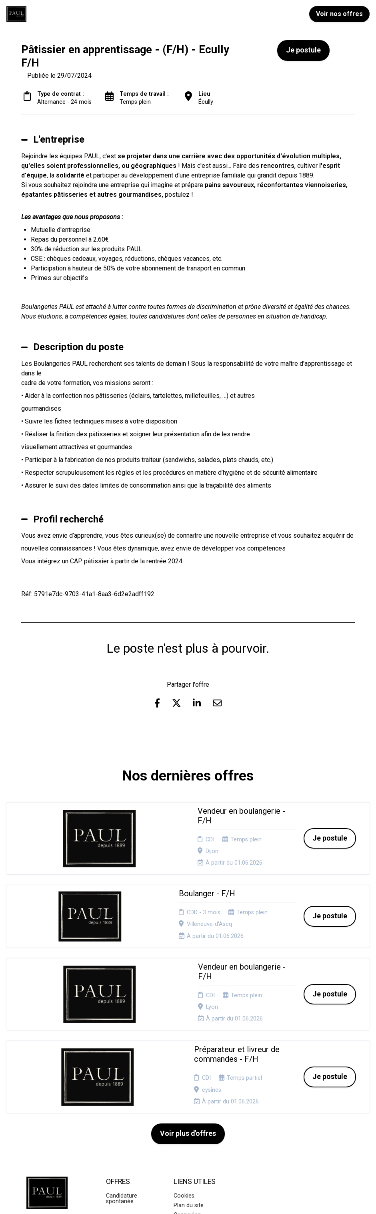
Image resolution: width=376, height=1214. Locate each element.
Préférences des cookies (195, 1123)
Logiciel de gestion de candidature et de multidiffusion (188, 1199)
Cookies (184, 1084)
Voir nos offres (339, 14)
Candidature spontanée (121, 1087)
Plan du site (189, 1094)
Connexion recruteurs (187, 1107)
